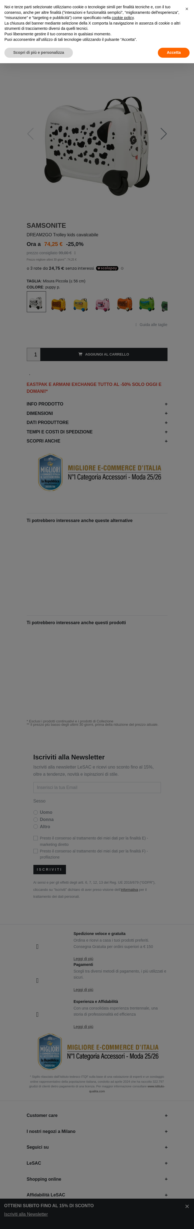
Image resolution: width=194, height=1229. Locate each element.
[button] (186, 8)
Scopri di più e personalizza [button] (38, 52)
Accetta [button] (174, 52)
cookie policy (123, 17)
